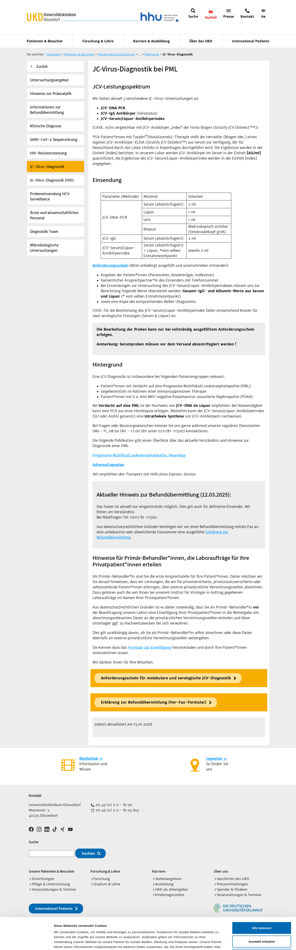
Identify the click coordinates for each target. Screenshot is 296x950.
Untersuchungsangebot (49, 80)
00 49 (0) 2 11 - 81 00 (113, 805)
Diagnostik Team (44, 231)
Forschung (102, 879)
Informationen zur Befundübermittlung (47, 110)
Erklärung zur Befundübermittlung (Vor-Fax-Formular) (153, 702)
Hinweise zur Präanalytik (51, 93)
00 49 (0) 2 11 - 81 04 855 (117, 810)
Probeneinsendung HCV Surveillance (49, 196)
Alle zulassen (261, 896)
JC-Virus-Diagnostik (47, 166)
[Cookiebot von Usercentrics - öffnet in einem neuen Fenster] (27, 942)
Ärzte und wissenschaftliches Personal (54, 215)
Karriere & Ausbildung (151, 41)
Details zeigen (218, 942)
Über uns (221, 871)
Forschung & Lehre (97, 41)
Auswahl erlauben (262, 909)
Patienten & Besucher (45, 41)
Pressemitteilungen (232, 884)
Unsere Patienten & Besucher (52, 871)
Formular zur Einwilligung (149, 647)
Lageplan (214, 758)
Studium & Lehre (107, 884)
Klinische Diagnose (45, 126)
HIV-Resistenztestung (48, 153)
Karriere (158, 871)
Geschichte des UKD (233, 879)
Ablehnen (262, 923)
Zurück (42, 66)
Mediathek (88, 758)
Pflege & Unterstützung (51, 884)
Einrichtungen (43, 879)
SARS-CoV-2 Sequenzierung (53, 139)
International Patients (250, 41)
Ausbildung (164, 884)
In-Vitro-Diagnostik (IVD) (52, 180)
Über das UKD (200, 41)
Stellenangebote (168, 879)
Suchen (88, 853)
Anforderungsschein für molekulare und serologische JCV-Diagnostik (166, 678)
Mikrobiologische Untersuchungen (44, 248)
